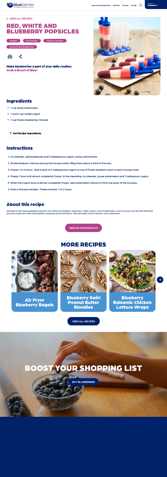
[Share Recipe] (20, 56)
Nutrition (116, 5)
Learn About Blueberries (100, 5)
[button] (160, 279)
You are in (150, 3)
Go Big (133, 5)
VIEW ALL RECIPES (21, 18)
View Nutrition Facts (83, 228)
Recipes (125, 5)
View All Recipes (83, 321)
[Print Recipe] (10, 56)
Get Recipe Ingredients (27, 133)
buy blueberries (83, 382)
